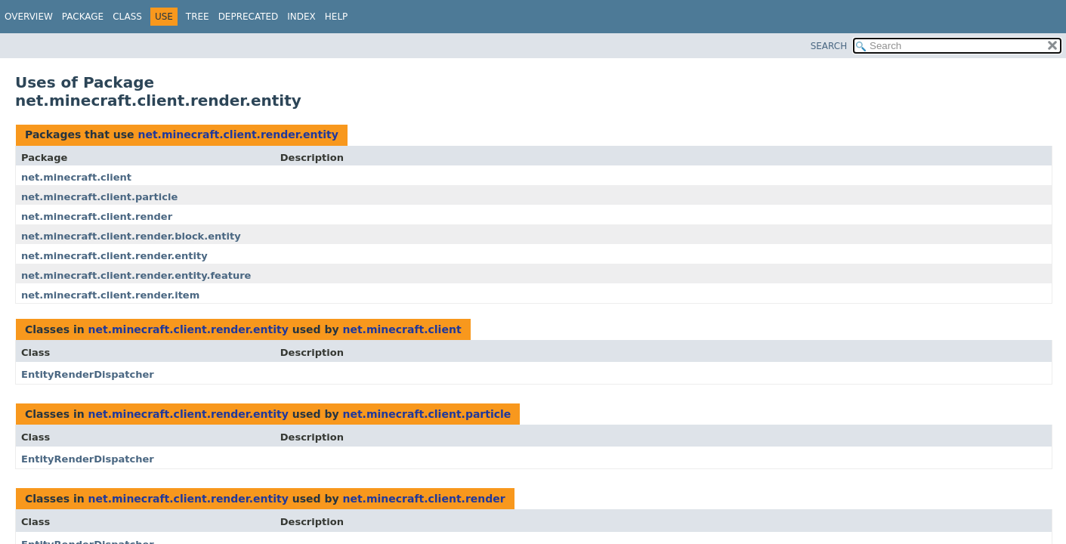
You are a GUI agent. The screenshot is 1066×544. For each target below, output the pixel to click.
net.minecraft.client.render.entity (237, 134)
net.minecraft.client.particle (99, 196)
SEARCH (829, 46)
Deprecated (248, 16)
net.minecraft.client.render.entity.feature (136, 275)
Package (83, 16)
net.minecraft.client (76, 177)
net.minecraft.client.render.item (110, 295)
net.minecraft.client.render (96, 216)
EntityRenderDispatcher (87, 374)
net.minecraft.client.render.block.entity (131, 236)
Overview (29, 16)
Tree (197, 16)
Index (301, 16)
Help (336, 16)
